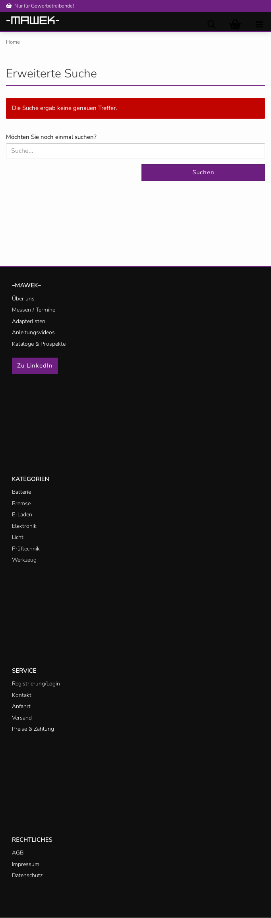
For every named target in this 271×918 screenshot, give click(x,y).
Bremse (21, 503)
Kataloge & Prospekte (39, 344)
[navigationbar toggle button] (259, 24)
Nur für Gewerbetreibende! (40, 6)
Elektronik (24, 526)
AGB (17, 852)
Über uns (23, 298)
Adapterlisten (28, 321)
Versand (22, 718)
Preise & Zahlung (33, 729)
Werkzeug (24, 560)
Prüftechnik (26, 548)
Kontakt (21, 695)
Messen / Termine (33, 310)
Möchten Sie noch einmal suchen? (51, 137)
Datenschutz (27, 875)
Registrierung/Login (36, 683)
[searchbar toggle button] (211, 24)
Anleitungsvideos (33, 332)
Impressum (25, 864)
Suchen (203, 172)
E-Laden (22, 514)
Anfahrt (21, 706)
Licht (17, 537)
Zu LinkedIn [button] (35, 366)
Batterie (21, 492)
